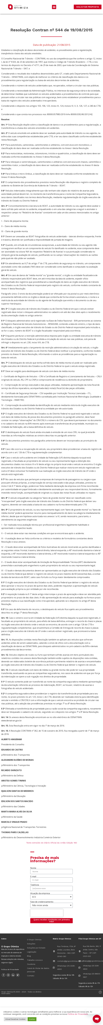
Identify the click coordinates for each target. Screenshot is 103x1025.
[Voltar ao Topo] (100, 992)
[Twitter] (18, 975)
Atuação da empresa (40, 893)
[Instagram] (8, 975)
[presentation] (46, 913)
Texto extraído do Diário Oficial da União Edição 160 (51, 843)
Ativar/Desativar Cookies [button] (15, 1019)
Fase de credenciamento (41, 902)
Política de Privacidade (10, 969)
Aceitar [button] (32, 1019)
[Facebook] (3, 975)
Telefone (34, 885)
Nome (33, 868)
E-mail (33, 876)
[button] (54, 7)
